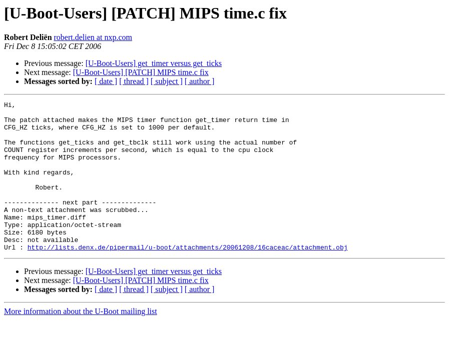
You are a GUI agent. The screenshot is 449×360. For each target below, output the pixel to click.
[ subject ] (167, 81)
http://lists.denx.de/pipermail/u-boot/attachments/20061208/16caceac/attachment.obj (188, 277)
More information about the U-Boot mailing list (80, 341)
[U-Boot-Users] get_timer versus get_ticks (154, 63)
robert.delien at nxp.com (93, 37)
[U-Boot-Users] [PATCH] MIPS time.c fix (141, 72)
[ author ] (200, 81)
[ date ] (106, 81)
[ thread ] (134, 81)
